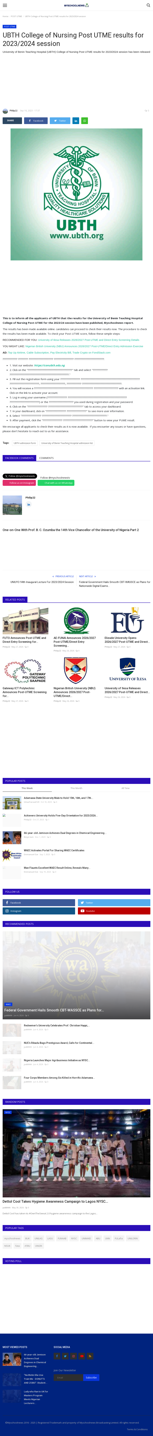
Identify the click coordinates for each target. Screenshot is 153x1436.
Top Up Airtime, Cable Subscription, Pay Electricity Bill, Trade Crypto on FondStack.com (59, 352)
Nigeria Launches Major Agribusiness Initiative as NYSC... (57, 1060)
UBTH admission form (25, 443)
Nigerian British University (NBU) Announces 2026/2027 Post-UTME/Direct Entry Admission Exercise (84, 346)
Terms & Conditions (137, 1429)
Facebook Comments (19, 458)
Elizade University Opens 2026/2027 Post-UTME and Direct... (127, 639)
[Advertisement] (76, 81)
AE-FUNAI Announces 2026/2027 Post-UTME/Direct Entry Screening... (75, 641)
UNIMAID (86, 1238)
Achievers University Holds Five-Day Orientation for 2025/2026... (61, 815)
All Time (126, 788)
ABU (98, 1238)
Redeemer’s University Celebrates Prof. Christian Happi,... (57, 1025)
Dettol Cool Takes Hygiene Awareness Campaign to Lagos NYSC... (55, 1201)
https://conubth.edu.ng (49, 365)
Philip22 (10, 111)
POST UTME (16, 16)
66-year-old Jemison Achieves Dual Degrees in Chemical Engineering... (65, 833)
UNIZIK (38, 1245)
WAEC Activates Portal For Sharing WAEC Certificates (54, 850)
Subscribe (91, 1377)
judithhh (8, 1015)
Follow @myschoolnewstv (55, 477)
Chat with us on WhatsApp (59, 482)
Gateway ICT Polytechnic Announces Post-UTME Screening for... (25, 692)
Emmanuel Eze (31, 854)
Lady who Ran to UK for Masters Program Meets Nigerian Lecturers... (36, 1397)
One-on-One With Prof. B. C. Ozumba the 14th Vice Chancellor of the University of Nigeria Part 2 (71, 530)
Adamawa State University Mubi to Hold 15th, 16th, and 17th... (58, 798)
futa (17, 1245)
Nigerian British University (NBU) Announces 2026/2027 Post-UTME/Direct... (74, 692)
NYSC (74, 1238)
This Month (76, 788)
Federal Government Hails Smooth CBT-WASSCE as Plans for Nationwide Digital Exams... (114, 584)
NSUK (7, 1245)
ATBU (27, 1245)
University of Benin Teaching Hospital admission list (67, 443)
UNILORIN (133, 1238)
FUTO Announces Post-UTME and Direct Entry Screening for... (24, 639)
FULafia (119, 1238)
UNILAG (39, 1238)
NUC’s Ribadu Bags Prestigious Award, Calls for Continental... (59, 1043)
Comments (46, 458)
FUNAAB (62, 1238)
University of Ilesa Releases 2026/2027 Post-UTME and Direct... (127, 690)
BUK (27, 1238)
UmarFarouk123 (31, 802)
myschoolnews (12, 1238)
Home (5, 16)
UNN (107, 1238)
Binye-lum (29, 837)
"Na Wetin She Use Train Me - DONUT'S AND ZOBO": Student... (35, 1379)
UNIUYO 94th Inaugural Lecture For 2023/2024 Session (42, 582)
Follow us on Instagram (22, 482)
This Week (27, 788)
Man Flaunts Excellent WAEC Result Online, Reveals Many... (57, 867)
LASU (50, 1238)
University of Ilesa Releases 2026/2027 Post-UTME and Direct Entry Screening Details (88, 339)
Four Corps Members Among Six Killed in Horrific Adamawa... (59, 1077)
